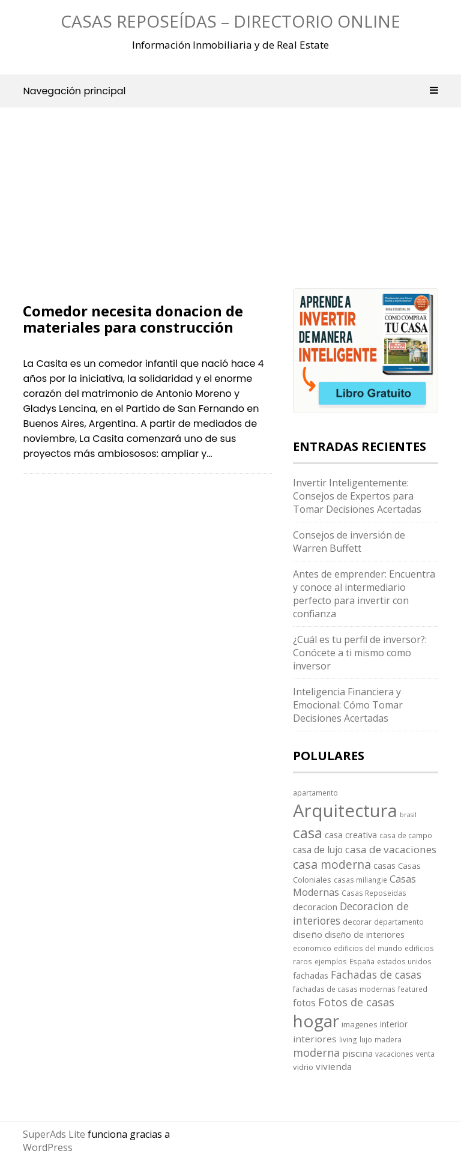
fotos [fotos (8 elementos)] (304, 1002)
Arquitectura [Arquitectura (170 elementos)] (345, 811)
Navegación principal (230, 91)
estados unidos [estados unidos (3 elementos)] (404, 961)
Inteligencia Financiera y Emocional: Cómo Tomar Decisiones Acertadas (348, 705)
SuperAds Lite (54, 1134)
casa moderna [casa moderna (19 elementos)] (332, 864)
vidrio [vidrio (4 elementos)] (303, 1067)
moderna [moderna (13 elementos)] (316, 1052)
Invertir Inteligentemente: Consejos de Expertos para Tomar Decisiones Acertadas (357, 496)
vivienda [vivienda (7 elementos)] (334, 1066)
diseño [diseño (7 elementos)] (307, 934)
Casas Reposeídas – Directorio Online (230, 21)
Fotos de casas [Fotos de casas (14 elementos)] (356, 1002)
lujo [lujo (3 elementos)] (366, 1039)
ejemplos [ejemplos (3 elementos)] (331, 961)
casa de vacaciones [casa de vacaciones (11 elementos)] (390, 849)
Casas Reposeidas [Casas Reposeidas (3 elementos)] (374, 893)
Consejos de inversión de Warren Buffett (349, 541)
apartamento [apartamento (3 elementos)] (315, 792)
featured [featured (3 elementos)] (412, 989)
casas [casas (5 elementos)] (384, 865)
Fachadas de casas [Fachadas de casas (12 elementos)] (376, 974)
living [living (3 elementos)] (348, 1039)
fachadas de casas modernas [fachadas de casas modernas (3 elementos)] (344, 989)
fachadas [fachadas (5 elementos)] (310, 975)
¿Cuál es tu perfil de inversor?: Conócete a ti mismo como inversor (360, 652)
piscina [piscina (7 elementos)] (357, 1053)
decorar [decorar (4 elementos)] (357, 921)
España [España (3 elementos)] (362, 961)
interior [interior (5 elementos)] (394, 1024)
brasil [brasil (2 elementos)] (408, 815)
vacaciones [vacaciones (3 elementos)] (394, 1054)
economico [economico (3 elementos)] (312, 948)
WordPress (48, 1147)
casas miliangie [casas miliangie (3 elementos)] (360, 879)
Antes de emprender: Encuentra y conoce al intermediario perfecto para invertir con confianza (364, 593)
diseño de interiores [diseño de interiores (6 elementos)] (365, 934)
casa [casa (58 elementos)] (307, 832)
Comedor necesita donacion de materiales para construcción (133, 318)
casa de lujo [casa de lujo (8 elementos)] (318, 849)
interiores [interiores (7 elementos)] (315, 1039)
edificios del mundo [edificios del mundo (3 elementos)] (368, 948)
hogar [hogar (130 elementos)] (316, 1020)
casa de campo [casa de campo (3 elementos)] (405, 835)
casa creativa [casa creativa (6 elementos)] (351, 835)
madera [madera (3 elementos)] (388, 1039)
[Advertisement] (147, 214)
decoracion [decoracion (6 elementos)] (315, 907)
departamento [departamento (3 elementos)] (399, 921)
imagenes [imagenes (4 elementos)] (360, 1024)
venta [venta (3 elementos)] (425, 1054)
